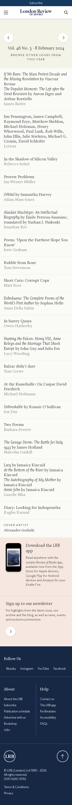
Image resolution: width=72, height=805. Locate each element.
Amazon (48, 580)
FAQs (43, 723)
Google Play (34, 575)
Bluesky (11, 668)
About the (13, 699)
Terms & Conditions (16, 787)
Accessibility (48, 717)
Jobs (7, 729)
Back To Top (62, 756)
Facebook (59, 668)
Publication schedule (17, 711)
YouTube (43, 668)
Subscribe (36, 3)
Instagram (26, 668)
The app (48, 705)
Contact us (47, 699)
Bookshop (10, 723)
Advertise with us (15, 717)
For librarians (48, 711)
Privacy (8, 793)
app (44, 562)
